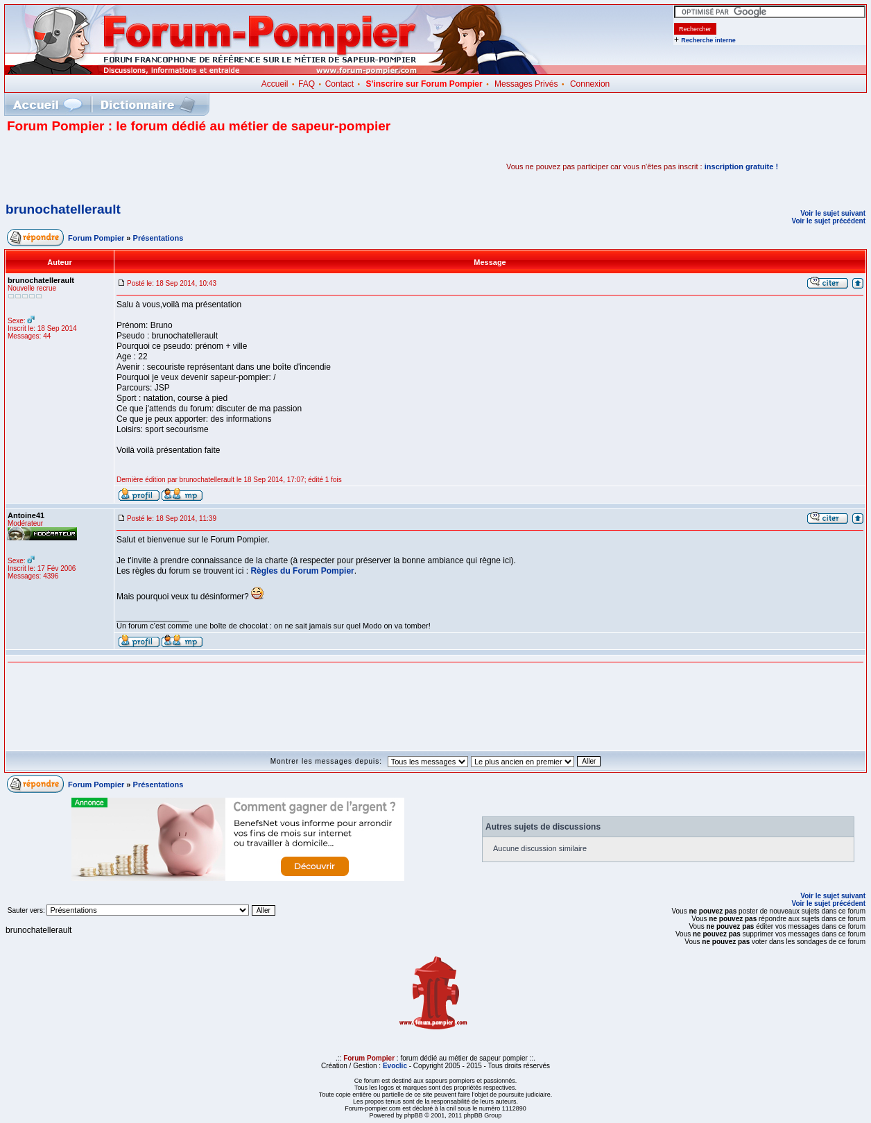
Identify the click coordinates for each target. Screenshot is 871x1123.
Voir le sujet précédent (828, 221)
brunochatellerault (63, 209)
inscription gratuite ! (741, 166)
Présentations (158, 238)
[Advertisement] (169, 166)
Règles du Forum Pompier (302, 571)
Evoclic (395, 1066)
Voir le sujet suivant (832, 213)
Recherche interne (708, 40)
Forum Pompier (96, 238)
